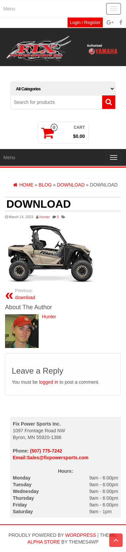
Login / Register (85, 22)
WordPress (80, 535)
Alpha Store (44, 542)
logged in (48, 382)
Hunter (44, 217)
